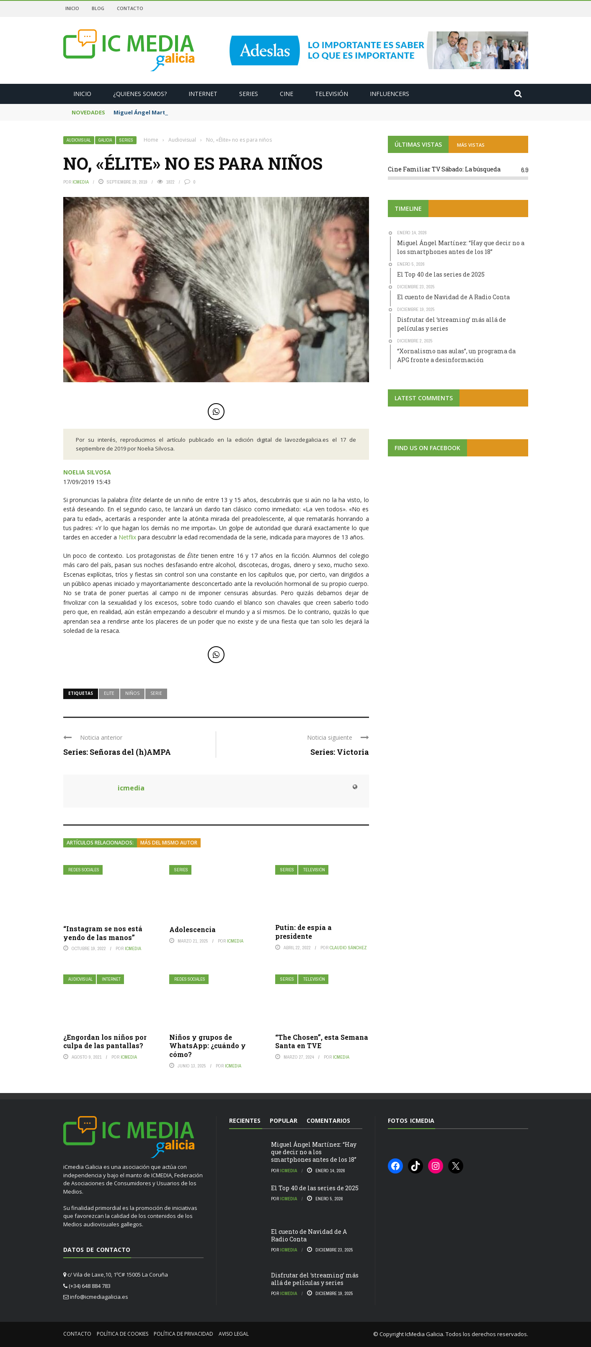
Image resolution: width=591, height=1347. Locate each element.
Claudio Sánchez (348, 948)
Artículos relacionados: (100, 842)
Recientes (245, 1120)
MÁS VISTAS (471, 145)
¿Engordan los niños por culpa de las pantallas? (105, 1041)
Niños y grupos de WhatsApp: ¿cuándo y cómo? (207, 1046)
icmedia (80, 182)
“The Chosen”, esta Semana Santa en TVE (321, 1041)
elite (109, 693)
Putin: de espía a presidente (303, 931)
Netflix (127, 537)
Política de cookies (122, 1333)
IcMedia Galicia (424, 1334)
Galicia (105, 140)
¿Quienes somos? (140, 94)
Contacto (130, 8)
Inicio (72, 8)
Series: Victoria (339, 752)
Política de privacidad (183, 1333)
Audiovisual (79, 140)
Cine (286, 94)
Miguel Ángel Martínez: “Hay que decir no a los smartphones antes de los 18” (313, 1151)
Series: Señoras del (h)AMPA (117, 752)
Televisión (331, 94)
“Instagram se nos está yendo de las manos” (102, 933)
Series (248, 94)
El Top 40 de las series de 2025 (315, 1188)
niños (132, 693)
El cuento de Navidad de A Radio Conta (309, 1235)
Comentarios (328, 1120)
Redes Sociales (83, 870)
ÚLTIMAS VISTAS (418, 144)
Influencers (389, 94)
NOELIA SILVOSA (87, 472)
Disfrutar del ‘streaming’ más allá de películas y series (315, 1279)
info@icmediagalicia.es (99, 1296)
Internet (202, 94)
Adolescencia (192, 929)
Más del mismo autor (168, 842)
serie (156, 693)
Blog (98, 8)
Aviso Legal (234, 1333)
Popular (283, 1120)
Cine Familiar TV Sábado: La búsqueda (444, 169)
